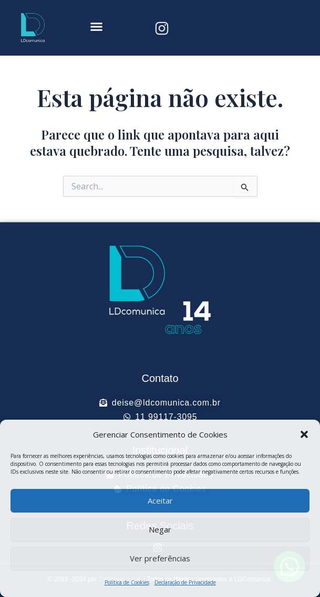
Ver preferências (160, 558)
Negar (160, 529)
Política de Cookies (127, 582)
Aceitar (160, 500)
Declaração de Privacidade (185, 582)
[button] (304, 434)
